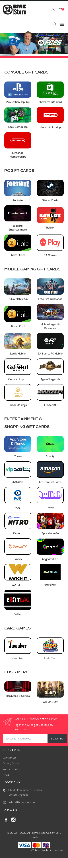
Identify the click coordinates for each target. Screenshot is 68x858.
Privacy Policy (11, 763)
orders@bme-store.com (22, 802)
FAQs (6, 775)
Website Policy (11, 769)
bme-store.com (55, 850)
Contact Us (9, 758)
